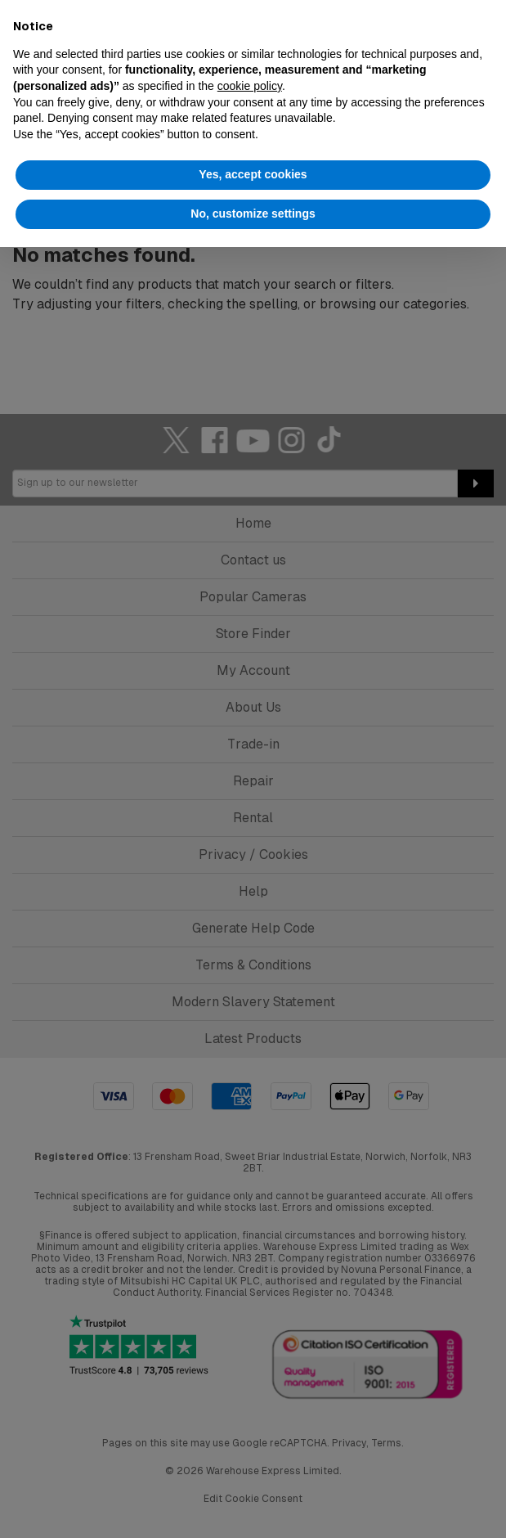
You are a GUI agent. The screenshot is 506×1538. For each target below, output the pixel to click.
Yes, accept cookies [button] (253, 174)
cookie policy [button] (249, 85)
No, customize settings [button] (252, 213)
